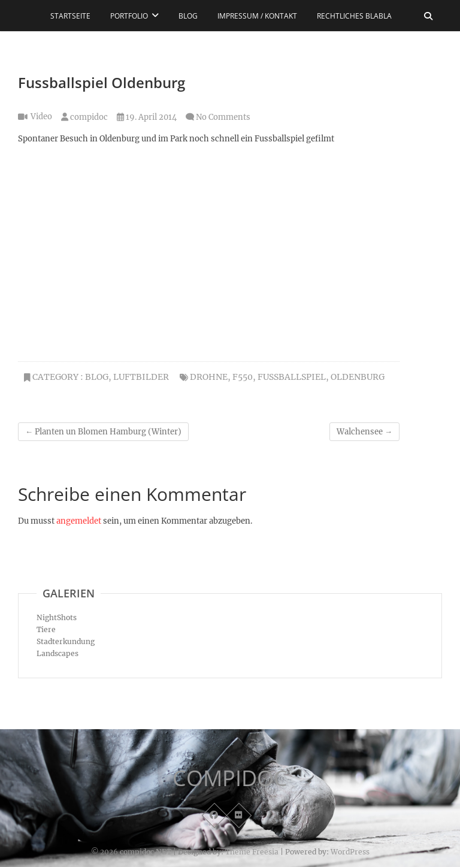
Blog (188, 16)
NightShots (57, 617)
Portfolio (129, 16)
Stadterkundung (66, 641)
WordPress (350, 851)
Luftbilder (141, 376)
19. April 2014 (147, 117)
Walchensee (364, 432)
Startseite (70, 16)
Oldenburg (358, 376)
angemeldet (78, 521)
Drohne (209, 376)
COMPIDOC (230, 778)
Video (41, 116)
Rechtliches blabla (354, 16)
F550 (242, 376)
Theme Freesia (252, 851)
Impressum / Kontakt (257, 16)
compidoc (84, 117)
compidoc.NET (145, 851)
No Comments (223, 117)
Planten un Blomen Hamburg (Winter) (103, 432)
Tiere (46, 629)
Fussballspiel (292, 376)
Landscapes (57, 653)
